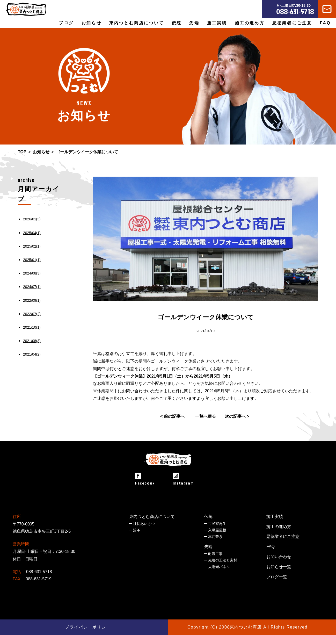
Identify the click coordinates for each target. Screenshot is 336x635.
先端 (208, 546)
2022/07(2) (32, 314)
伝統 (208, 516)
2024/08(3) (32, 273)
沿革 (136, 530)
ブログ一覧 (276, 577)
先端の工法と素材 (222, 560)
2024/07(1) (32, 287)
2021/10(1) (32, 327)
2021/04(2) (32, 354)
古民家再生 (217, 524)
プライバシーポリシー (88, 627)
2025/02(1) (32, 246)
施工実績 (217, 23)
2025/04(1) (32, 233)
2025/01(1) (32, 260)
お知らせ (91, 23)
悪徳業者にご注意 (292, 23)
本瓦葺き (215, 537)
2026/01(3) (32, 219)
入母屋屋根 (217, 530)
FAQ (325, 23)
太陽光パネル (219, 567)
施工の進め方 (250, 23)
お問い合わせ (278, 556)
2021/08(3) (32, 341)
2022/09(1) (32, 300)
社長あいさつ (144, 524)
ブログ (66, 23)
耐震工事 (215, 554)
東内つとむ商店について (152, 516)
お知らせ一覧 (278, 567)
